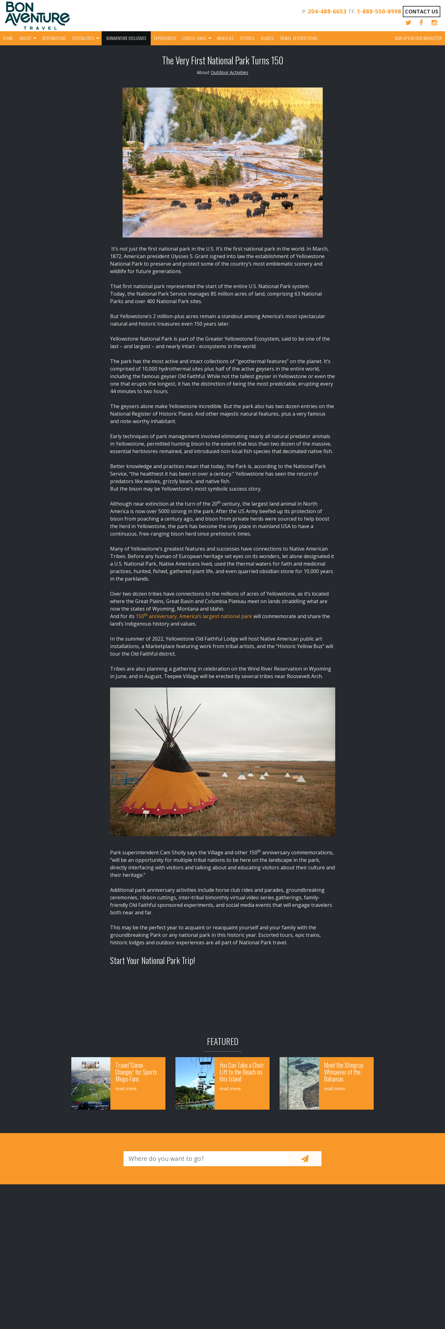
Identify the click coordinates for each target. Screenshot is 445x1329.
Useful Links (194, 38)
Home (8, 38)
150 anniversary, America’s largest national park (194, 616)
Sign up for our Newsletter (418, 38)
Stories (247, 38)
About (25, 38)
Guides (267, 38)
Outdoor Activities (229, 72)
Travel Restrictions (298, 38)
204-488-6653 (327, 11)
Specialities (83, 38)
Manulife (225, 38)
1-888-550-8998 (379, 11)
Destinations (54, 38)
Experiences (165, 38)
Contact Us (421, 11)
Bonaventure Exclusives (126, 38)
